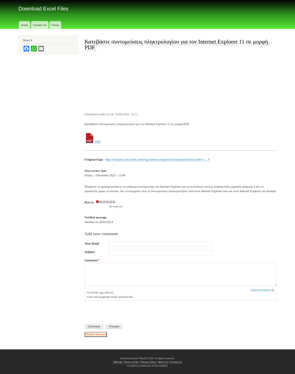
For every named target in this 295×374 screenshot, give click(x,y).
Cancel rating (97, 201)
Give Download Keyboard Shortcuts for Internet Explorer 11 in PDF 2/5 (104, 201)
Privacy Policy (148, 362)
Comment (91, 260)
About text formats (260, 289)
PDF (93, 142)
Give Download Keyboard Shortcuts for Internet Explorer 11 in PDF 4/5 (110, 201)
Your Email (92, 243)
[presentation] (116, 311)
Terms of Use (131, 362)
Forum (55, 25)
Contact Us (39, 25)
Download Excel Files (43, 8)
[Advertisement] (181, 82)
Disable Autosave (96, 334)
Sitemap (117, 362)
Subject (90, 252)
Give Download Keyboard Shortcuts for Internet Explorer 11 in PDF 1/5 (100, 201)
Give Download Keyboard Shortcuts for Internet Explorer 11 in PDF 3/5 (107, 201)
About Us (163, 362)
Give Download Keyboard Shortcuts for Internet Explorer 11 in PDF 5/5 (114, 201)
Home (24, 25)
